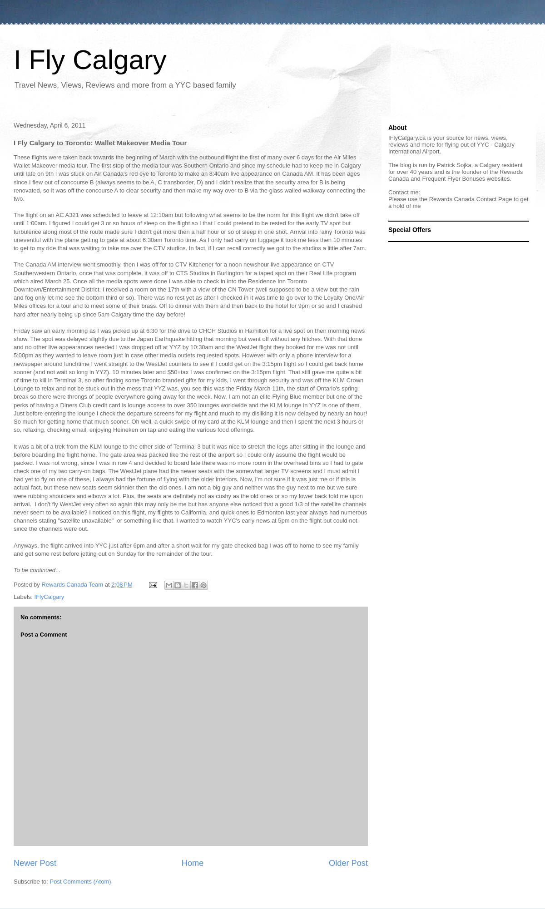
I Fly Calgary (90, 59)
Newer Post (35, 863)
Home (193, 863)
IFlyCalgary (49, 596)
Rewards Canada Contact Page (470, 199)
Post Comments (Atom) (80, 881)
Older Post (348, 863)
